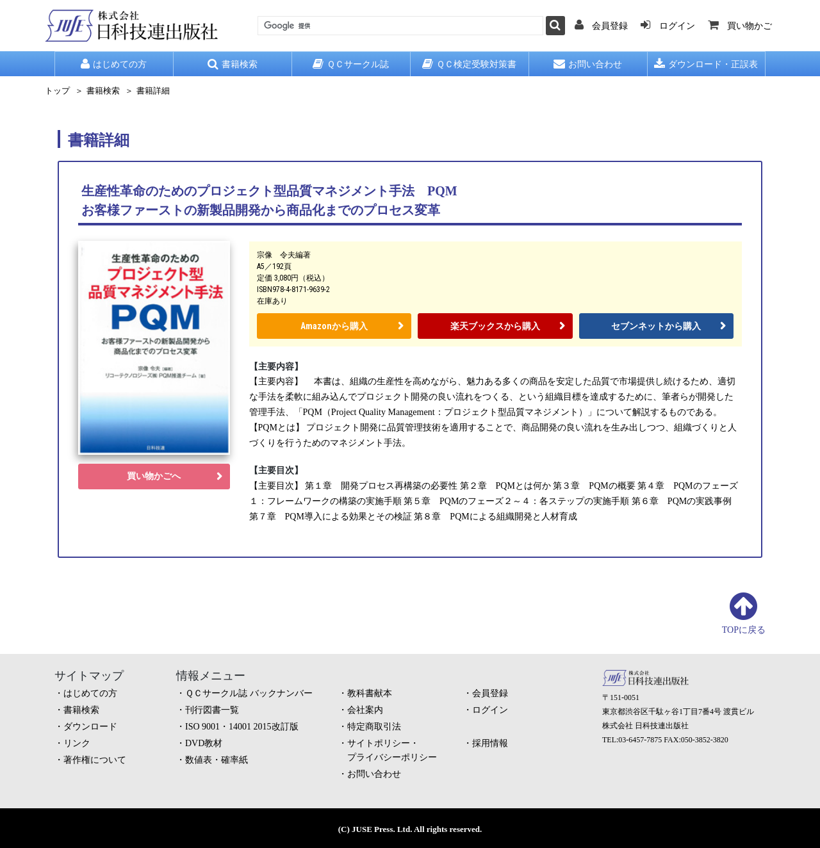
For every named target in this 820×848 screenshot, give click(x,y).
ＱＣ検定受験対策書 (469, 64)
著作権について (94, 760)
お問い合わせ (588, 64)
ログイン (490, 710)
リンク (76, 743)
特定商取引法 (374, 726)
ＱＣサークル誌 (351, 64)
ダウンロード (90, 726)
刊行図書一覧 (212, 710)
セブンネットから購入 (656, 326)
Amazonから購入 (334, 326)
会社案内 (365, 710)
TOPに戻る (744, 630)
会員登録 (490, 693)
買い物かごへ (154, 476)
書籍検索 (233, 64)
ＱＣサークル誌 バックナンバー (249, 693)
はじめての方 (114, 64)
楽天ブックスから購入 (495, 326)
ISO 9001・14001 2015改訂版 (242, 726)
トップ (57, 90)
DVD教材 (203, 743)
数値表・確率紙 (216, 760)
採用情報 (490, 743)
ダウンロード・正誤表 (706, 64)
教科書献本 (369, 693)
